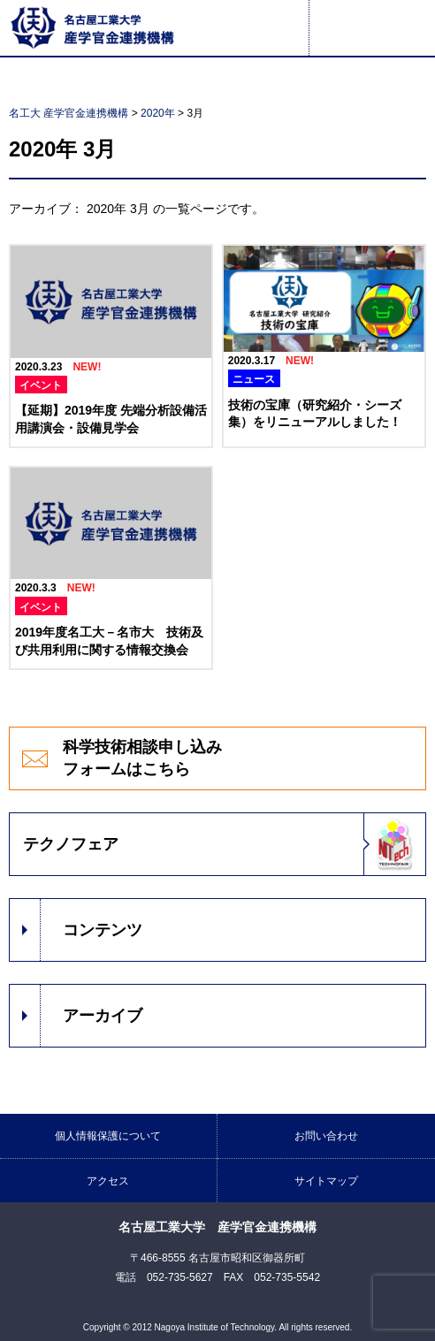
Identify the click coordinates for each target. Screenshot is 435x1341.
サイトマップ (326, 1181)
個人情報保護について (108, 1136)
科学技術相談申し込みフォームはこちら (142, 758)
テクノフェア (70, 844)
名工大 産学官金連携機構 (68, 113)
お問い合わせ (326, 1136)
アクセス (108, 1181)
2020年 (158, 113)
